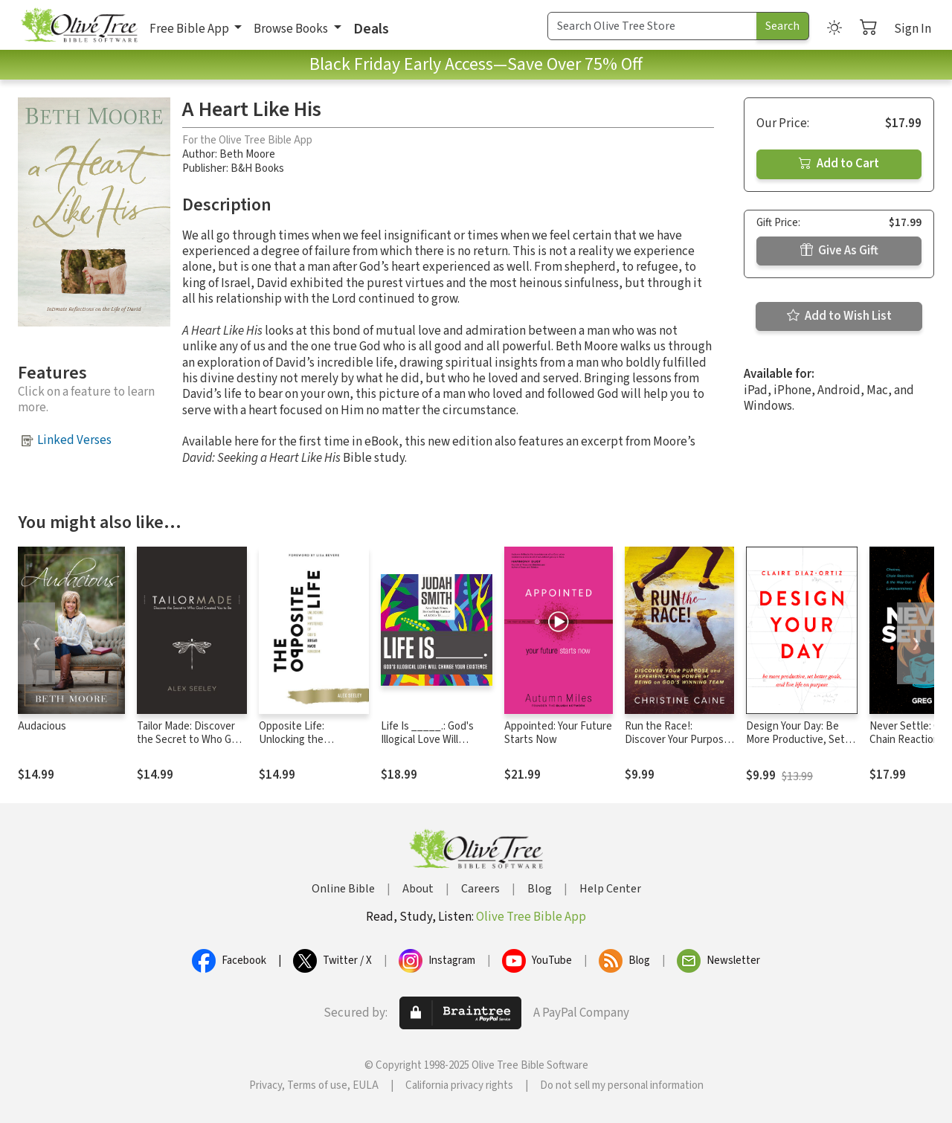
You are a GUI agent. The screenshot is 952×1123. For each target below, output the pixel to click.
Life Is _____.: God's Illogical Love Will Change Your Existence (434, 740)
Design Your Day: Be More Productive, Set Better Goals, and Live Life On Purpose (797, 747)
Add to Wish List (839, 316)
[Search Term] (652, 26)
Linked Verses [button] (74, 440)
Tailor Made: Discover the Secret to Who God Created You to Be (190, 740)
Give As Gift (839, 251)
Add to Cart (839, 164)
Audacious (42, 726)
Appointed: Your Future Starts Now (558, 733)
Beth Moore (247, 154)
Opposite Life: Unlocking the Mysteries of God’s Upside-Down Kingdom (312, 747)
